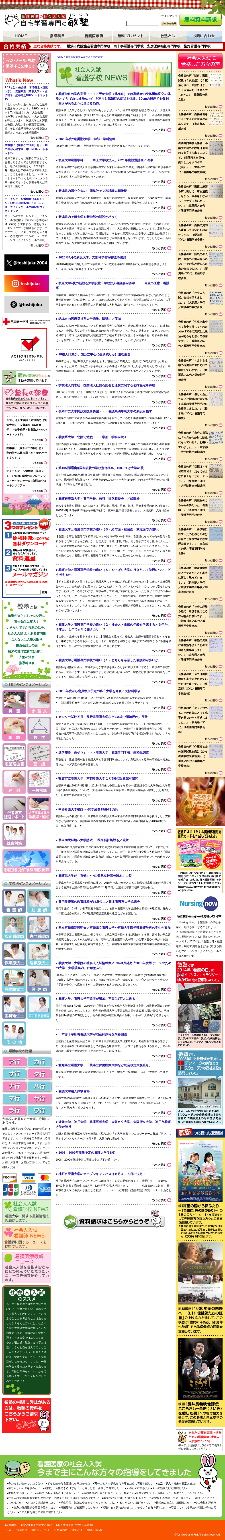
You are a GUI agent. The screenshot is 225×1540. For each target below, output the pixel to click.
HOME (21, 36)
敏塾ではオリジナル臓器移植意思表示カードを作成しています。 (199, 849)
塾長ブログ (26, 399)
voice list (200, 442)
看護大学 (98, 56)
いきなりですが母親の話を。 (26, 627)
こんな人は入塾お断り (26, 639)
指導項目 (58, 36)
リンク (199, 882)
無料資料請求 (200, 20)
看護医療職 (94, 36)
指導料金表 (27, 663)
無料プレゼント (131, 36)
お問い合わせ (204, 36)
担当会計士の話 (27, 645)
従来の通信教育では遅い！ (26, 651)
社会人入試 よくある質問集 (27, 633)
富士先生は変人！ (26, 621)
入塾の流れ (27, 657)
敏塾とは (168, 36)
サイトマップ (169, 16)
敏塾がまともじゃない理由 (26, 615)
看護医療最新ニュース (78, 56)
